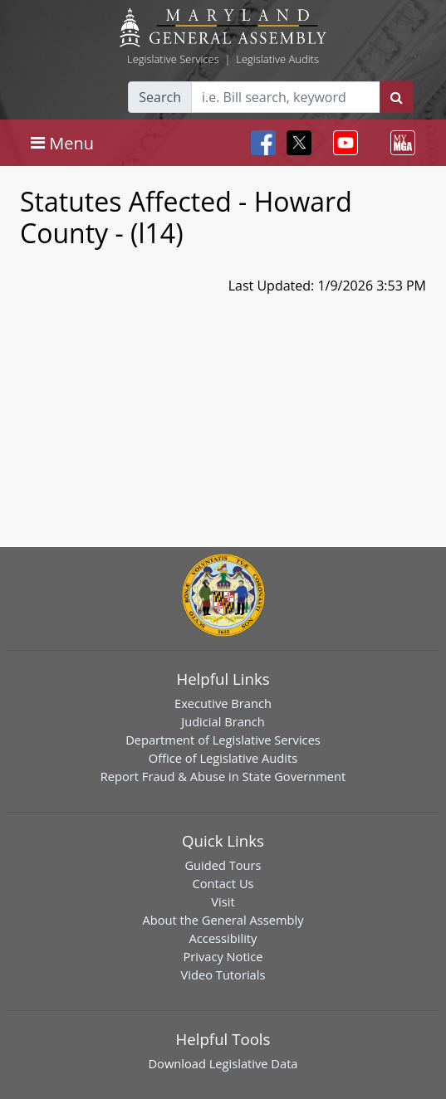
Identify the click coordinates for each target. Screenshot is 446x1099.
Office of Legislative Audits (223, 758)
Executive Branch (223, 703)
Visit (222, 901)
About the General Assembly (222, 919)
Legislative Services (173, 58)
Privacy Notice (222, 956)
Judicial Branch (223, 721)
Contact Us (222, 883)
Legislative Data (253, 1063)
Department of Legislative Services (223, 739)
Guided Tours (222, 865)
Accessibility (223, 938)
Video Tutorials (223, 974)
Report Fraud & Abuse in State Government (223, 776)
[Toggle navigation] (62, 142)
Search (160, 97)
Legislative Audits (277, 58)
